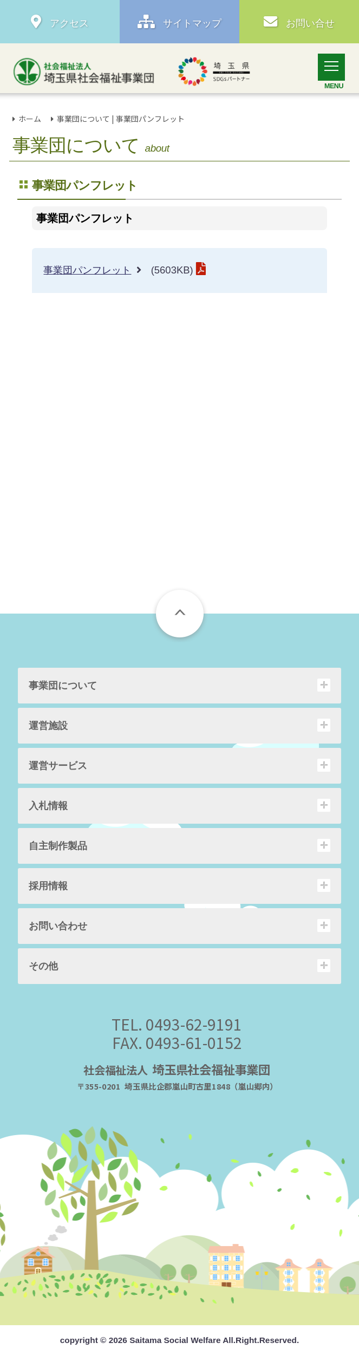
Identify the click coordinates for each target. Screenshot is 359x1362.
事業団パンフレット (87, 270)
